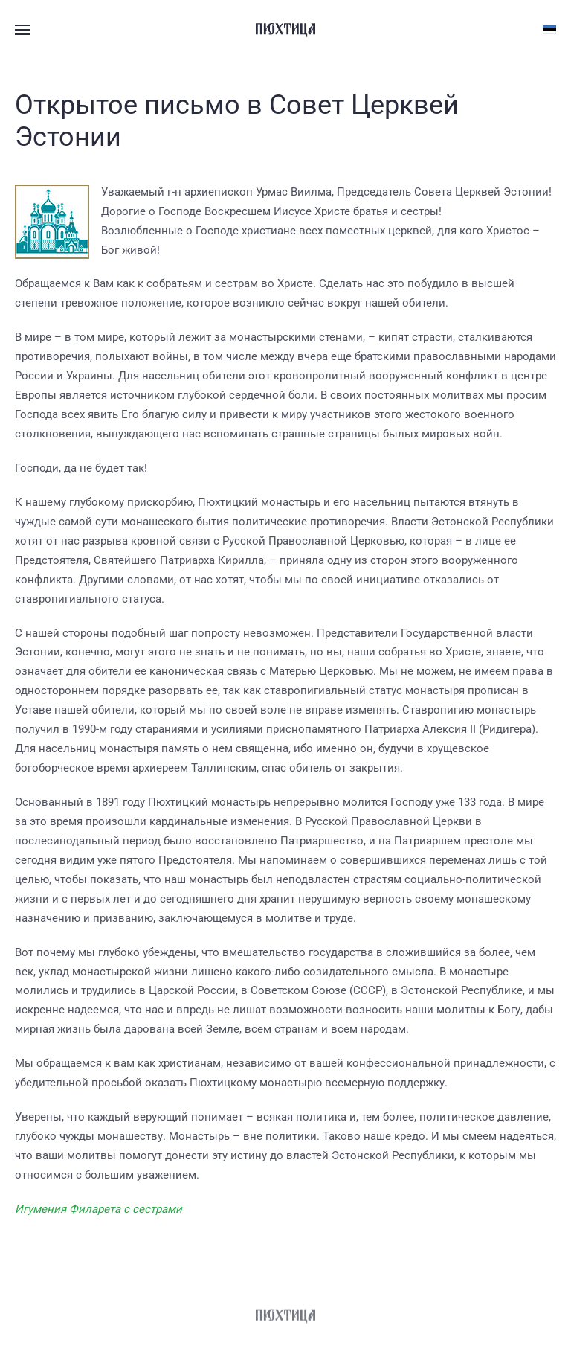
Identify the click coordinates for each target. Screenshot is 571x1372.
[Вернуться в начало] (285, 30)
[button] (22, 30)
